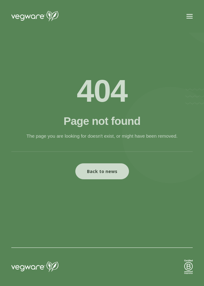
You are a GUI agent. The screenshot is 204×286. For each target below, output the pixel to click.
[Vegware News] (46, 16)
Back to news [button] (102, 171)
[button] (189, 16)
